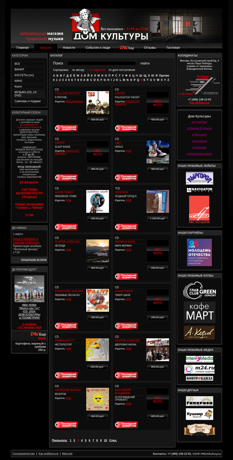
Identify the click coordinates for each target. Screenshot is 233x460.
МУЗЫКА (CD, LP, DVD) (26, 94)
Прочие (164, 75)
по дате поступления (122, 70)
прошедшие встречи (34, 259)
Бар (126, 48)
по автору (78, 70)
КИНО (18, 80)
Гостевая (173, 47)
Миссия (67, 453)
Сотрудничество (24, 453)
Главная (22, 47)
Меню (42, 338)
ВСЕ (17, 63)
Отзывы (150, 47)
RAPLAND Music (74, 101)
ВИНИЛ (19, 69)
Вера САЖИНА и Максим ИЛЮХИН (26, 240)
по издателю (97, 70)
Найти (144, 63)
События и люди (98, 47)
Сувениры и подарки (28, 101)
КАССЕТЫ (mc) (24, 75)
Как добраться (199, 102)
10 (105, 440)
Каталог (46, 47)
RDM (128, 151)
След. (113, 440)
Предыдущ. (59, 440)
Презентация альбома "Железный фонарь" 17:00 (27, 249)
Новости (69, 47)
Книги (18, 86)
